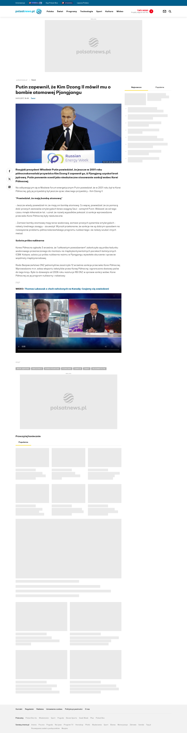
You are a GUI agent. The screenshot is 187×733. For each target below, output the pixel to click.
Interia (33, 725)
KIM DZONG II (37, 369)
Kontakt (19, 709)
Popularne (23, 442)
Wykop (9, 187)
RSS (170, 3)
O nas (87, 709)
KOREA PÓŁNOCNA (52, 369)
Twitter (166, 3)
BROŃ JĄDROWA (23, 369)
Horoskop (79, 725)
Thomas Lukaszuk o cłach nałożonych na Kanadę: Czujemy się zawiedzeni (67, 288)
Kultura (109, 11)
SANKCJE (77, 369)
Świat (60, 11)
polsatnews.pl (21, 80)
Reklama (40, 709)
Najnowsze (136, 87)
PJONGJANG (66, 369)
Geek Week (83, 718)
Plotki (87, 725)
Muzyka (65, 728)
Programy (71, 11)
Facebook (163, 3)
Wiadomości (44, 718)
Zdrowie (133, 725)
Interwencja (20, 3)
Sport (99, 11)
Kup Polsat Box (52, 3)
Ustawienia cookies (54, 709)
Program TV (68, 725)
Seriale (141, 725)
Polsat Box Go (31, 718)
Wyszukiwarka (170, 11)
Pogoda (61, 718)
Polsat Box (100, 718)
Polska (50, 11)
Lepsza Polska (83, 3)
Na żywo (58, 725)
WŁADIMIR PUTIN (98, 369)
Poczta (41, 725)
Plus (92, 718)
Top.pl (148, 725)
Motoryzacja (123, 725)
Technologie (86, 11)
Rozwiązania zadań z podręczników (45, 728)
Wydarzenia (97, 725)
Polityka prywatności (73, 709)
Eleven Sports (71, 718)
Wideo (119, 11)
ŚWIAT (86, 369)
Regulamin (29, 709)
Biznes (113, 725)
